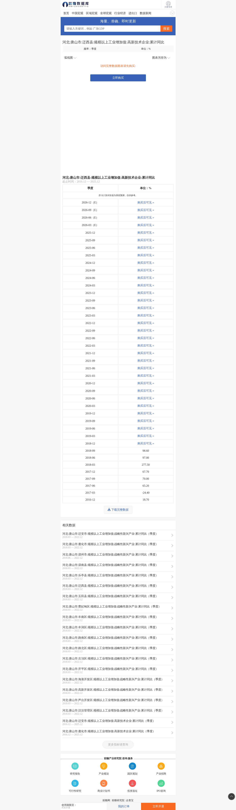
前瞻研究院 (118, 800)
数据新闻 (145, 13)
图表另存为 (161, 57)
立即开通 (158, 806)
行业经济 (120, 13)
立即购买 (118, 77)
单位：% (146, 48)
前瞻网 (106, 800)
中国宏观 (77, 13)
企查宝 (130, 800)
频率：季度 (90, 48)
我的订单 (124, 806)
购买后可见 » (145, 202)
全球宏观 (106, 13)
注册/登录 (168, 4)
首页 (66, 13)
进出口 (132, 13)
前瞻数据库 (80, 4)
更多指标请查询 (118, 744)
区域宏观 (91, 13)
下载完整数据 (118, 509)
